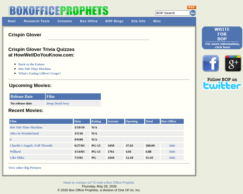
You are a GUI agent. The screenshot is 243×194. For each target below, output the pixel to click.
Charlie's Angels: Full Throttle (31, 145)
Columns (64, 21)
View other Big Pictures (24, 168)
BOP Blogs (115, 21)
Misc (157, 21)
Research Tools (37, 21)
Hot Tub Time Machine (34, 69)
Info (172, 145)
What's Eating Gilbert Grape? (39, 73)
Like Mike (17, 157)
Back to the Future (31, 64)
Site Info (138, 21)
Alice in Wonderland (24, 133)
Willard (15, 151)
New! (12, 21)
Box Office (89, 21)
